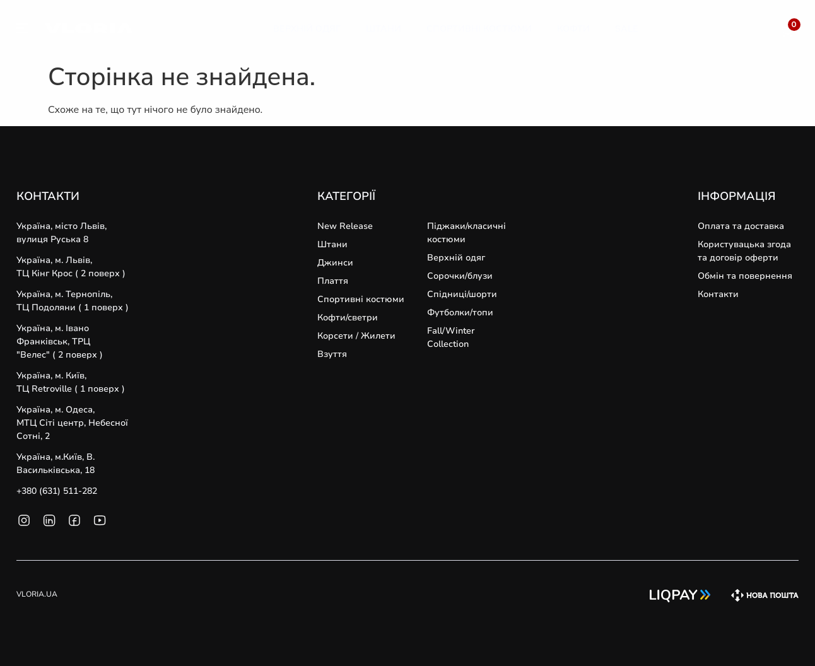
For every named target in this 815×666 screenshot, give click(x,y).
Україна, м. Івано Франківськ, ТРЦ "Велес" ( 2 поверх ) (59, 341)
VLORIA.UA (36, 594)
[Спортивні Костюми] (479, 29)
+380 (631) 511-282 (56, 491)
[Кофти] (573, 29)
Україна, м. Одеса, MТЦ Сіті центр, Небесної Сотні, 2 (72, 423)
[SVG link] (22, 30)
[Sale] (626, 29)
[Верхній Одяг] (307, 29)
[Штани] (383, 29)
